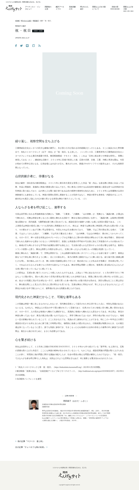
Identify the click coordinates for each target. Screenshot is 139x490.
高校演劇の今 (72, 8)
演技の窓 (115, 7)
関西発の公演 (48, 8)
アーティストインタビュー (32, 8)
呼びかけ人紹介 (84, 8)
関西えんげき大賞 (128, 8)
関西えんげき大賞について (99, 8)
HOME (17, 21)
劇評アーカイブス (60, 8)
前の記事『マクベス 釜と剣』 (29, 441)
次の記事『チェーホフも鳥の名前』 (31, 447)
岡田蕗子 (36, 21)
